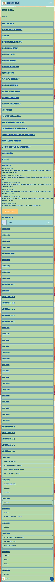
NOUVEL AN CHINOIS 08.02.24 (13, 466)
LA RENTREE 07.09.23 (10, 462)
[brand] (11, 3)
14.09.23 (6, 513)
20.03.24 (6, 564)
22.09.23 (6, 556)
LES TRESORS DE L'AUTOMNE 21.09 (14, 537)
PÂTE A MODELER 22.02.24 (12, 474)
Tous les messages (10, 211)
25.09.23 (6, 574)
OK (49, 222)
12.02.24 (6, 578)
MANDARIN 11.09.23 (10, 484)
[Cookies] (3, 579)
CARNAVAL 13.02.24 (10, 545)
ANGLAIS (6, 488)
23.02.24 (6, 560)
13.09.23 (4, 16)
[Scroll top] (52, 579)
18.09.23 (6, 527)
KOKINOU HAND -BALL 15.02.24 (13, 517)
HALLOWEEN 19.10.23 (10, 541)
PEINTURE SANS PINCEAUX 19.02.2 (14, 470)
